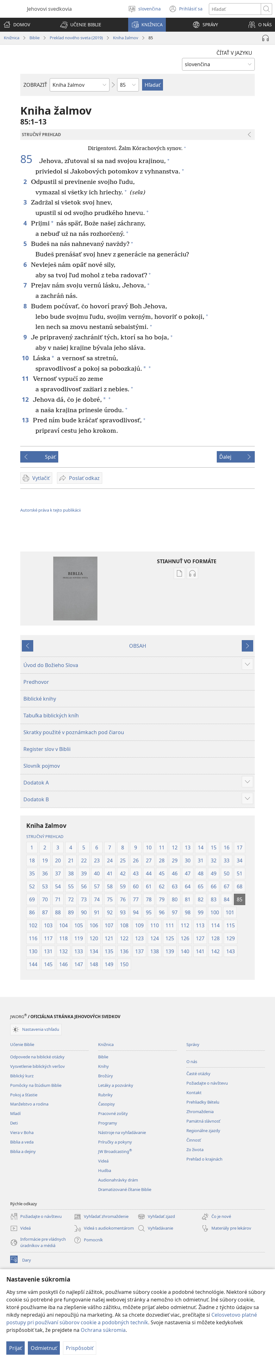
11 (26, 378)
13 (26, 420)
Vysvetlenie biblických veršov (37, 1066)
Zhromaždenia (200, 1111)
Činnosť (193, 1140)
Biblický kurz (22, 1076)
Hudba (104, 1170)
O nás (191, 1061)
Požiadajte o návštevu (207, 1083)
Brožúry (105, 1076)
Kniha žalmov (125, 38)
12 (26, 399)
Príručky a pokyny (115, 1142)
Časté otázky (198, 1073)
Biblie (34, 38)
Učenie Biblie (22, 1044)
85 (29, 159)
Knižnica (11, 38)
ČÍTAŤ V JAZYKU (234, 52)
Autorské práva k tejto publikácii (50, 510)
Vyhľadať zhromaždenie (101, 1216)
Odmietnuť (44, 1348)
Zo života (194, 1149)
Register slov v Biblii (47, 749)
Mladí (15, 1113)
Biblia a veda (22, 1142)
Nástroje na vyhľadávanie (122, 1132)
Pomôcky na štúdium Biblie (35, 1085)
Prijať (15, 1348)
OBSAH (137, 645)
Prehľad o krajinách (204, 1159)
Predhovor (36, 681)
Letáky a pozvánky (115, 1085)
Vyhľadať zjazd (156, 1216)
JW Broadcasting (115, 1151)
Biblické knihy (39, 698)
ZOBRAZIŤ (35, 84)
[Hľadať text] (235, 9)
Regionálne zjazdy (203, 1130)
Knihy (103, 1066)
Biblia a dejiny (23, 1151)
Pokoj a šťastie (23, 1095)
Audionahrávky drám (118, 1180)
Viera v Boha (22, 1132)
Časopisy (106, 1104)
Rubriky (105, 1095)
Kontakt (194, 1092)
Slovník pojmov (41, 765)
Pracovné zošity (113, 1113)
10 (26, 358)
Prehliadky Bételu (202, 1102)
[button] (80, 25)
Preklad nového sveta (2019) (76, 38)
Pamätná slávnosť (203, 1121)
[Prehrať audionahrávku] (265, 38)
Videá (103, 1161)
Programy (107, 1123)
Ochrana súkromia (103, 1329)
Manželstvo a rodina (29, 1104)
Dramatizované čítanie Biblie (124, 1189)
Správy (192, 1044)
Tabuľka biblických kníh (51, 715)
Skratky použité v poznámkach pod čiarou (73, 732)
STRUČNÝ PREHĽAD (44, 836)
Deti (14, 1123)
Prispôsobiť (79, 1348)
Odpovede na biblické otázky (37, 1057)
